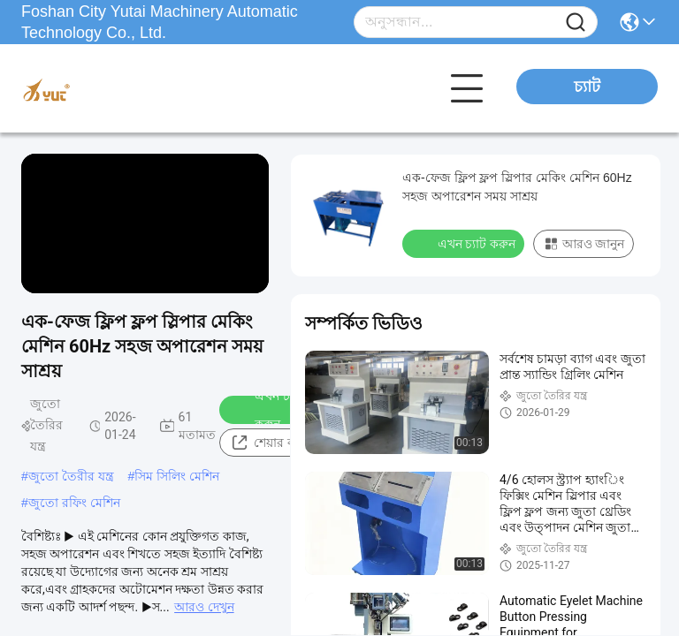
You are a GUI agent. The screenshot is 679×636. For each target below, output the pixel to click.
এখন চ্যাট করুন (267, 410)
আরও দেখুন (203, 607)
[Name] (575, 22)
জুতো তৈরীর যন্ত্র (71, 476)
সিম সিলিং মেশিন (176, 476)
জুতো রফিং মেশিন (74, 503)
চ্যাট (587, 86)
